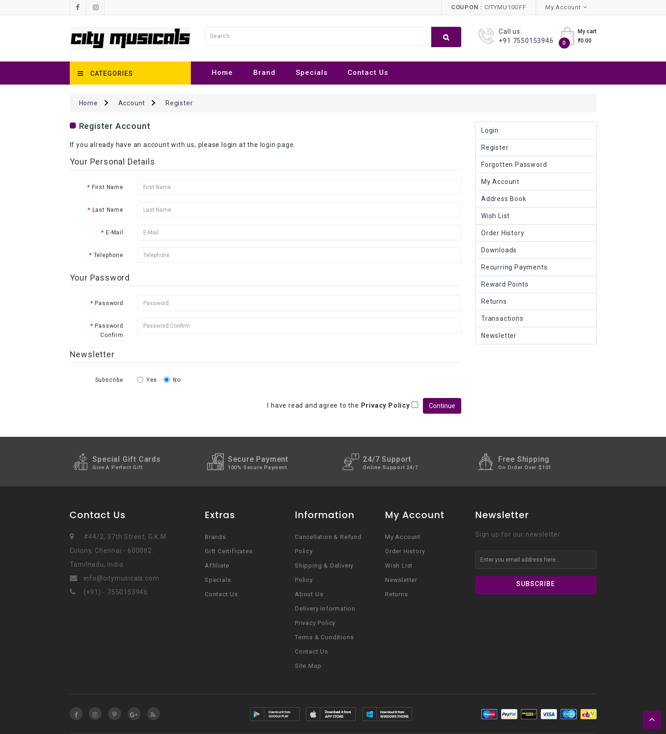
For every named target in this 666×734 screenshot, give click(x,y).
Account (132, 103)
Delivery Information (325, 608)
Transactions (502, 318)
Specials (312, 72)
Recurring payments (514, 267)
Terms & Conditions (324, 637)
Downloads (499, 250)
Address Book (503, 198)
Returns (494, 301)
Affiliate (217, 565)
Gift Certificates (229, 551)
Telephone (108, 255)
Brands (215, 536)
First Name (107, 187)
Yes (147, 380)
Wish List (495, 216)
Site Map (308, 665)
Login (490, 130)
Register (179, 103)
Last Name (107, 210)
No (172, 380)
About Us (309, 594)
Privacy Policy (315, 622)
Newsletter (499, 335)
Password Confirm (109, 330)
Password (109, 303)
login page (277, 144)
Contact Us (368, 72)
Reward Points (504, 284)
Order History (502, 233)
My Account (500, 181)
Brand (264, 72)
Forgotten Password (514, 164)
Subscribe (109, 380)
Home (222, 72)
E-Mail (114, 232)
